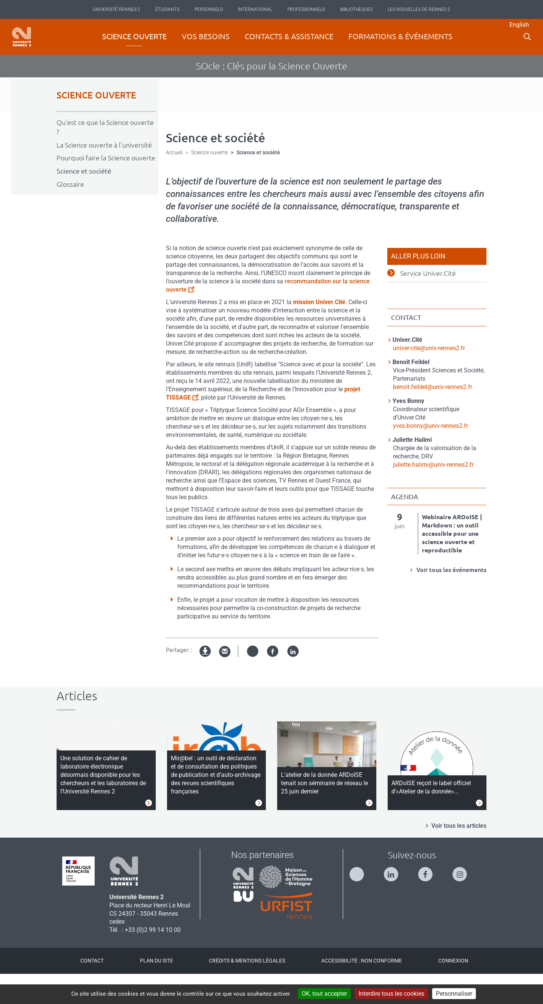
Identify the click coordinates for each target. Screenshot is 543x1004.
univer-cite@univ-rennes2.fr (429, 377)
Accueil (174, 182)
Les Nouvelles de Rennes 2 (419, 9)
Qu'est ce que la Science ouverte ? (105, 156)
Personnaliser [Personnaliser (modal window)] (454, 993)
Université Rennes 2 (116, 9)
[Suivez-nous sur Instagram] (463, 900)
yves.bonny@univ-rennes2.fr (430, 455)
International (255, 9)
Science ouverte (134, 36)
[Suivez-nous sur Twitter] (360, 900)
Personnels (209, 9)
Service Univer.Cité (428, 303)
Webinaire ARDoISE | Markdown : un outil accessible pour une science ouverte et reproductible (452, 563)
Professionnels (306, 9)
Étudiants (167, 9)
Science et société (84, 200)
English (519, 24)
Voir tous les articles (458, 855)
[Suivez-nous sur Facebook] (429, 900)
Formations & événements (400, 36)
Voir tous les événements (450, 599)
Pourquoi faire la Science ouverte (106, 187)
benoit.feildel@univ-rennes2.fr (432, 416)
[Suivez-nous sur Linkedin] (395, 900)
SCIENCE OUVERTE (96, 125)
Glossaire (70, 214)
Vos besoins (206, 36)
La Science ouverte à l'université (104, 174)
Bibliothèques (356, 9)
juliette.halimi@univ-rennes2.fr (433, 494)
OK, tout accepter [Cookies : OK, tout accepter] (324, 993)
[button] (527, 36)
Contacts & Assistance (289, 36)
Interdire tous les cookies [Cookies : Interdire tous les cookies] (391, 993)
